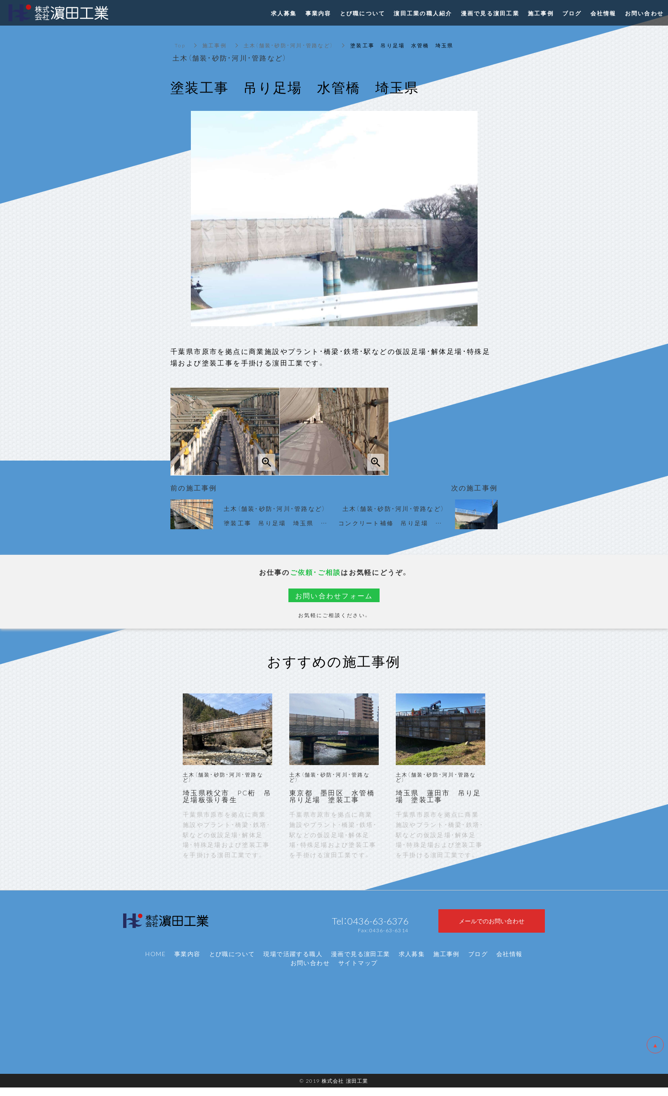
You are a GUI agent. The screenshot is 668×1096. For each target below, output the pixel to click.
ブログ (478, 962)
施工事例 (214, 45)
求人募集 (412, 962)
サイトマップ (357, 971)
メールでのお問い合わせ (491, 925)
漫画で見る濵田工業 (360, 962)
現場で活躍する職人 (292, 962)
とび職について (232, 962)
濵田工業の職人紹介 (423, 13)
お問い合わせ (310, 971)
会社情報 (509, 962)
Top (180, 45)
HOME (155, 962)
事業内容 (187, 962)
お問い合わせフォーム (334, 595)
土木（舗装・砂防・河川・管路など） (288, 45)
